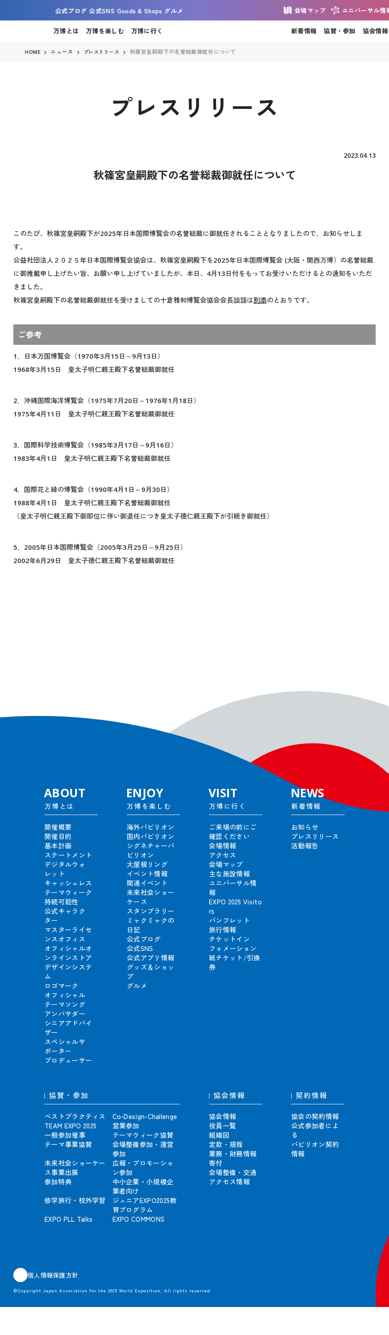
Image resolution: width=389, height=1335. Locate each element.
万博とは (66, 30)
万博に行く (147, 30)
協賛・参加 (339, 30)
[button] (362, 696)
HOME (33, 52)
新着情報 (304, 30)
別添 (260, 300)
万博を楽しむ (105, 30)
